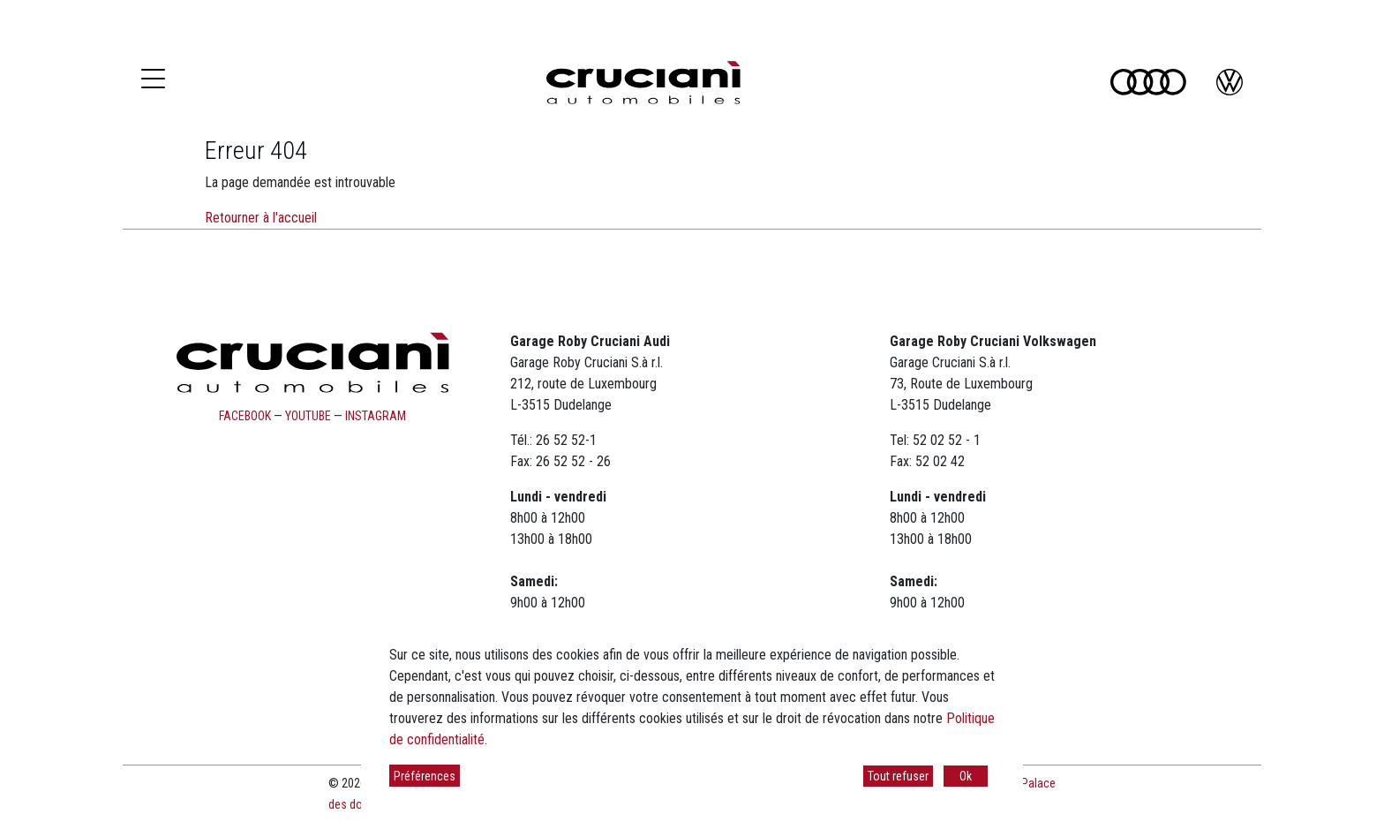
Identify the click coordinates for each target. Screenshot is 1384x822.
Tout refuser (898, 776)
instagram (375, 416)
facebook (245, 416)
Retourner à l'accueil (261, 217)
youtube (308, 416)
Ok (965, 776)
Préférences (424, 776)
